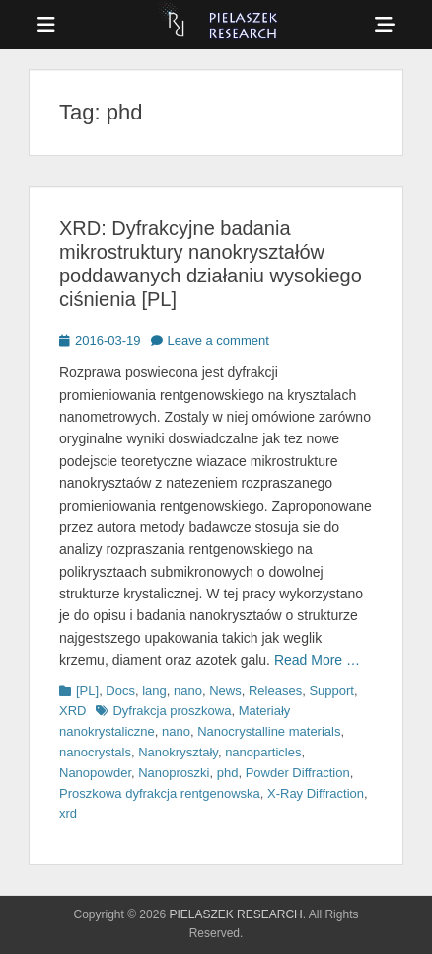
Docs (120, 690)
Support (331, 690)
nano (188, 690)
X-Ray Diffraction (315, 793)
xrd (68, 813)
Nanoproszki (173, 772)
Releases (275, 690)
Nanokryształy (178, 752)
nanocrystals (95, 752)
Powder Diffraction (298, 772)
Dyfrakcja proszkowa (171, 710)
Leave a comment (218, 340)
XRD (72, 710)
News (225, 690)
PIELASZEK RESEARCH (235, 914)
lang (154, 690)
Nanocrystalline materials (268, 731)
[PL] (87, 690)
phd (228, 772)
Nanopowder (95, 772)
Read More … (317, 660)
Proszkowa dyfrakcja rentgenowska (159, 793)
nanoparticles (263, 752)
